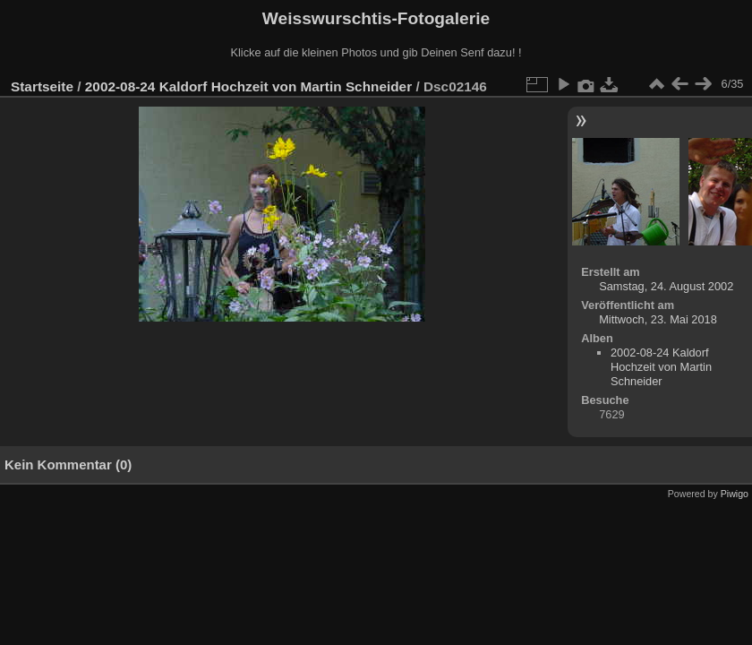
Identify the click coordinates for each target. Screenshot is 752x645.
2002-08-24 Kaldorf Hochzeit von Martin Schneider (248, 86)
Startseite (42, 86)
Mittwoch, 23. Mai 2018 (658, 319)
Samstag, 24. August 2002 (666, 286)
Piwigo (734, 493)
